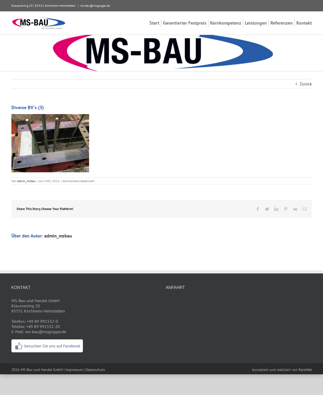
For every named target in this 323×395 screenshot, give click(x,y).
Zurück (306, 83)
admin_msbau (26, 181)
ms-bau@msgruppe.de (95, 6)
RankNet (305, 369)
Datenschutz (95, 369)
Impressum (74, 369)
